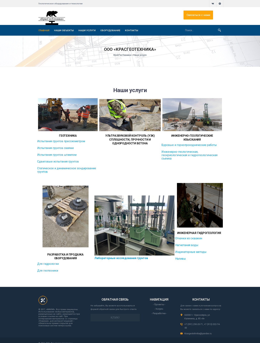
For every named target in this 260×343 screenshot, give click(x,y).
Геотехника (68, 135)
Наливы (181, 257)
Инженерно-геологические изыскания (192, 135)
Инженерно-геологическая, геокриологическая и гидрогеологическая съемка (189, 151)
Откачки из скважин (189, 237)
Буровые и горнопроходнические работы (189, 140)
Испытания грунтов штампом (56, 154)
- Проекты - (159, 299)
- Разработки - (159, 308)
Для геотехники (47, 265)
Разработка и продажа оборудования (65, 253)
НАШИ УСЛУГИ (87, 30)
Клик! (115, 312)
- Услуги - (159, 304)
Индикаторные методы (191, 251)
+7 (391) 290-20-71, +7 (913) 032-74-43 (202, 321)
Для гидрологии (48, 259)
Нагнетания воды (187, 244)
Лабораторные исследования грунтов (121, 255)
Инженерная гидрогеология (199, 232)
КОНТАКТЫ (131, 30)
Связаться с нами (208, 16)
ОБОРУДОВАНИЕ (110, 30)
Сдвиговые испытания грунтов (58, 161)
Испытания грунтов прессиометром (61, 140)
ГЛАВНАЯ (44, 30)
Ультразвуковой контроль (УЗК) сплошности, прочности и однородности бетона (130, 139)
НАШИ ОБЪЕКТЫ (64, 30)
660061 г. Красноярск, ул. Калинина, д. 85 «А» (197, 312)
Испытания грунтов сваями (55, 147)
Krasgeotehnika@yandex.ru (198, 328)
